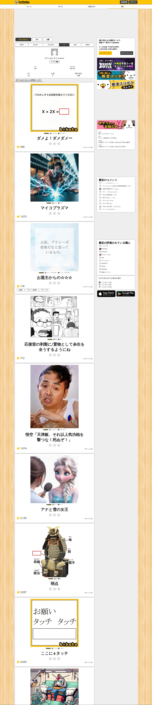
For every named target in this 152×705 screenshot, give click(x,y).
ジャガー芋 (103, 246)
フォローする (105, 285)
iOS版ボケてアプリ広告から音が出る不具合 (116, 145)
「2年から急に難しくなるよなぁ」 (110, 207)
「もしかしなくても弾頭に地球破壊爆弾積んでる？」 (116, 186)
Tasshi (102, 266)
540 (21, 146)
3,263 (22, 661)
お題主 (20, 290)
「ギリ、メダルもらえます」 (108, 192)
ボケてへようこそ (127, 53)
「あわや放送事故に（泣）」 (108, 195)
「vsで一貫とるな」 (106, 204)
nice (101, 258)
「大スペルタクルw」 (106, 201)
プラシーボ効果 (32, 290)
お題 (47, 39)
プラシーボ (44, 290)
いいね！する (105, 282)
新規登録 (124, 2)
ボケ (37, 39)
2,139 (22, 518)
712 (21, 358)
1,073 (22, 216)
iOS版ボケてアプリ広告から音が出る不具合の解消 (116, 141)
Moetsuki (103, 269)
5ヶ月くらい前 (87, 287)
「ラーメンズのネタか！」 (108, 209)
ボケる (60, 7)
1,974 (22, 448)
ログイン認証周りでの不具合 (116, 137)
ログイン (133, 2)
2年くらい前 (88, 662)
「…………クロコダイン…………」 (109, 183)
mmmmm (103, 252)
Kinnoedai (103, 249)
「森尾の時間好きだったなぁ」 (109, 189)
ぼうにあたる (23, 39)
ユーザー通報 (54, 61)
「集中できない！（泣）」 (108, 198)
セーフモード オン (105, 53)
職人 (122, 7)
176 (21, 286)
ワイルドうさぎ (105, 255)
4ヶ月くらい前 (87, 147)
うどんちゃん (104, 261)
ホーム (29, 7)
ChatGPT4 (103, 263)
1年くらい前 (88, 449)
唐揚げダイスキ (105, 272)
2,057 (22, 592)
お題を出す (91, 7)
